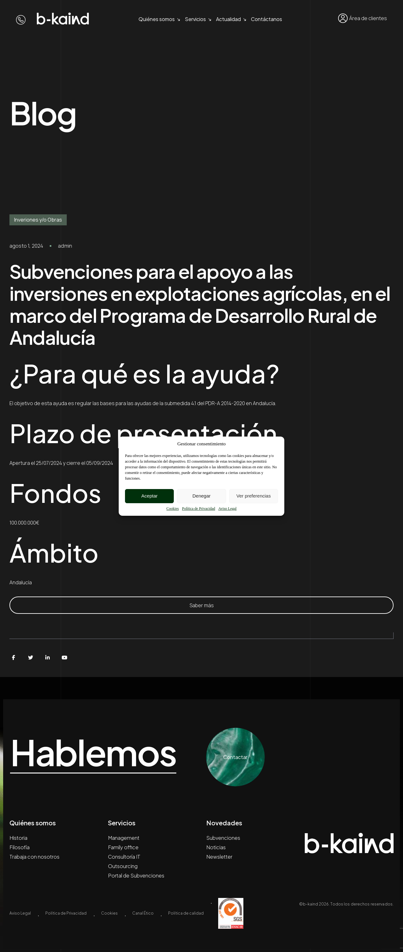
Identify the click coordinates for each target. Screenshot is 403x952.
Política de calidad (186, 913)
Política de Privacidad (198, 508)
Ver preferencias (253, 495)
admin (65, 245)
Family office (123, 847)
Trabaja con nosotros (34, 856)
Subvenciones (223, 837)
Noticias (216, 847)
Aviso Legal (227, 508)
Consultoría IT (124, 856)
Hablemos (97, 752)
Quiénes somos (157, 19)
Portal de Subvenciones (136, 875)
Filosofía (19, 847)
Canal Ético (143, 913)
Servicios (195, 19)
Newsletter (219, 856)
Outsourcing (123, 866)
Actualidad (228, 19)
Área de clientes (362, 18)
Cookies (173, 508)
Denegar (201, 495)
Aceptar (149, 495)
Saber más (202, 605)
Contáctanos (266, 19)
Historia (18, 837)
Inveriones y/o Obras (38, 219)
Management (123, 837)
